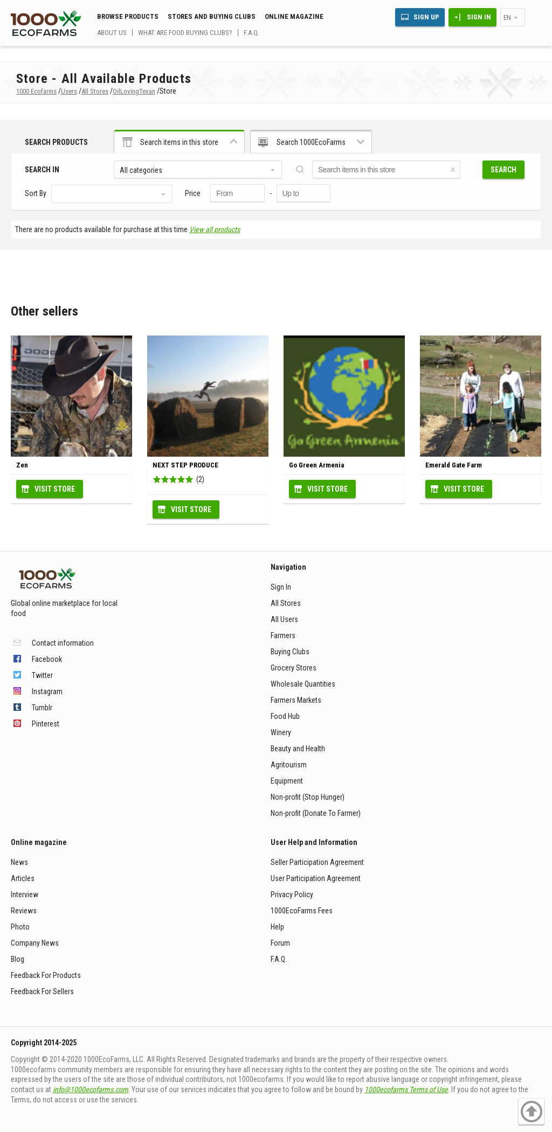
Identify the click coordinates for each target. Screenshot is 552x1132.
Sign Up (426, 17)
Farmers (283, 635)
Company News (35, 943)
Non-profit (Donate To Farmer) (316, 813)
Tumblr (42, 707)
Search (503, 169)
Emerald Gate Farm (453, 465)
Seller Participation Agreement (317, 862)
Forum (280, 943)
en (507, 17)
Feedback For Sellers (42, 991)
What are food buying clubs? (185, 32)
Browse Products (127, 16)
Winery (281, 732)
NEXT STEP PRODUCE (185, 465)
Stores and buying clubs (212, 16)
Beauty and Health (298, 748)
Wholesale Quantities (303, 684)
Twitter (42, 675)
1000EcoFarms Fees (302, 910)
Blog (17, 959)
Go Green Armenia (316, 465)
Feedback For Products (46, 975)
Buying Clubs (290, 651)
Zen (22, 465)
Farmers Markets (296, 700)
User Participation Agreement (316, 878)
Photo (20, 927)
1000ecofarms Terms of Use (406, 1089)
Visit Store (54, 489)
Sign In (479, 17)
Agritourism (289, 764)
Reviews (24, 910)
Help (277, 927)
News (19, 862)
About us (112, 32)
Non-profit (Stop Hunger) (307, 797)
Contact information (63, 643)
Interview (24, 894)
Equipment (287, 781)
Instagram (47, 691)
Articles (22, 878)
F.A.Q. (251, 32)
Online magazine (294, 16)
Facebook (47, 659)
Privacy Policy (292, 894)
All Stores (286, 603)
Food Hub (285, 716)
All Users (284, 619)
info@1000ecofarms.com (90, 1089)
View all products (214, 229)
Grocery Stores (293, 667)
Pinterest (45, 723)
